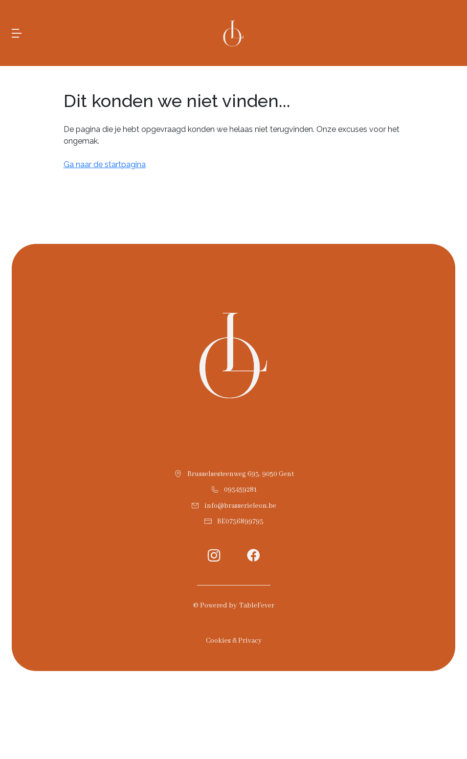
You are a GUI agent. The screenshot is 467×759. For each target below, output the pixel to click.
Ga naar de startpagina (105, 164)
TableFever (256, 605)
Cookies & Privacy (234, 640)
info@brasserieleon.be (240, 505)
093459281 (240, 489)
